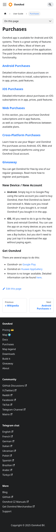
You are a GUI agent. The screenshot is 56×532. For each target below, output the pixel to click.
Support (6, 511)
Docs (5, 339)
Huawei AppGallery (31, 269)
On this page (11, 21)
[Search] (50, 4)
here (39, 277)
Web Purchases (13, 108)
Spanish (8, 460)
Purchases (8, 344)
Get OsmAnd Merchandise (18, 506)
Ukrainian (9, 451)
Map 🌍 (6, 334)
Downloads (8, 354)
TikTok (7, 404)
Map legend (9, 349)
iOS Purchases (12, 89)
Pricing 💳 (8, 330)
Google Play (29, 264)
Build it (6, 358)
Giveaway (9, 162)
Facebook (9, 400)
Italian (7, 446)
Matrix (7, 414)
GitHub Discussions (14, 385)
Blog (4, 492)
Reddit (7, 395)
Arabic (7, 470)
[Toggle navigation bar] (4, 4)
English (7, 431)
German (8, 441)
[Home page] (5, 13)
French (7, 436)
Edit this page (11, 288)
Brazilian (8, 465)
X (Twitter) (9, 390)
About (5, 368)
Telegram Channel (13, 409)
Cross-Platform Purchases (21, 135)
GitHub (7, 497)
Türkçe (7, 474)
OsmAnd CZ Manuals (15, 501)
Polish (7, 455)
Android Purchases (16, 66)
